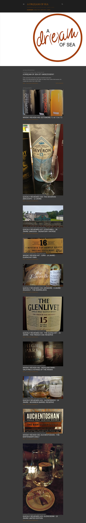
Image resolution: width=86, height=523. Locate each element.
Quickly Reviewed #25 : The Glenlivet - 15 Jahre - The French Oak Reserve (42, 334)
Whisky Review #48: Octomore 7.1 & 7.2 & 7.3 (42, 117)
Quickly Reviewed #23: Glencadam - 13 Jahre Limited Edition (40, 517)
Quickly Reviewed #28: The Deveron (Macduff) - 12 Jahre (39, 198)
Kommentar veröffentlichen (32, 83)
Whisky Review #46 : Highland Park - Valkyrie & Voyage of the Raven (39, 369)
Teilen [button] (24, 83)
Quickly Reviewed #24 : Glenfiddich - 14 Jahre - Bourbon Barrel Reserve (41, 401)
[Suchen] (62, 4)
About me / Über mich (40, 9)
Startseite (30, 9)
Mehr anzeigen (59, 83)
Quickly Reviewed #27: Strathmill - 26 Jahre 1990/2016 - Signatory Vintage (40, 230)
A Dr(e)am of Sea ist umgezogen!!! (38, 74)
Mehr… (49, 9)
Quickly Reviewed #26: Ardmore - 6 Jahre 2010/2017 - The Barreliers (42, 289)
